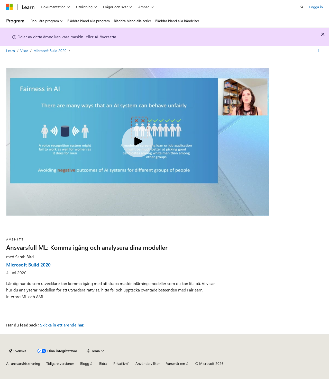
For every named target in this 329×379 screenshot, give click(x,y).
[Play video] (137, 141)
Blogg (84, 363)
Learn (11, 50)
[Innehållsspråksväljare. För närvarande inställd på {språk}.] (17, 351)
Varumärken (175, 363)
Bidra (103, 363)
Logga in (316, 6)
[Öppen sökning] (302, 7)
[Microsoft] (9, 7)
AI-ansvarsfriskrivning (23, 363)
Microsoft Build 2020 (50, 50)
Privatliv (119, 363)
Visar (24, 50)
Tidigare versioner (60, 363)
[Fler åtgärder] (318, 51)
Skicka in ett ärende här (61, 325)
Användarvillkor (147, 363)
